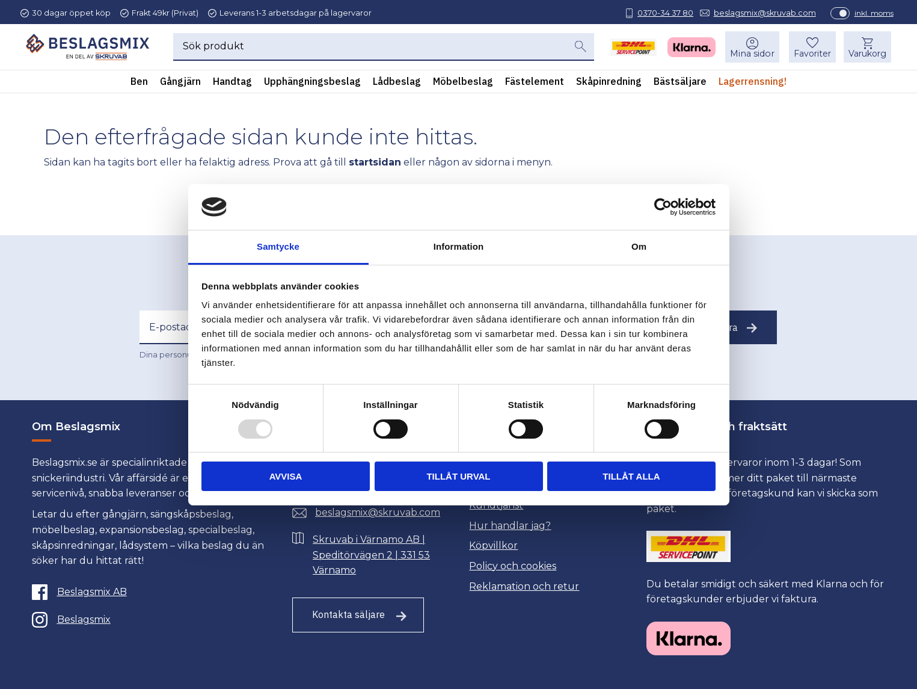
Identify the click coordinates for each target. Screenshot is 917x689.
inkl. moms (869, 12)
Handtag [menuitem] (232, 84)
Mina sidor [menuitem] (751, 56)
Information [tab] (459, 246)
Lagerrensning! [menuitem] (753, 84)
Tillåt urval (458, 476)
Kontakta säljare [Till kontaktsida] (348, 614)
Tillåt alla (631, 476)
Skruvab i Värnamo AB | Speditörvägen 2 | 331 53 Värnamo (371, 555)
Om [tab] (638, 246)
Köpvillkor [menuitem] (493, 545)
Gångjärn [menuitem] (180, 84)
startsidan (375, 162)
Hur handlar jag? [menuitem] (510, 525)
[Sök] (580, 49)
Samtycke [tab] (278, 246)
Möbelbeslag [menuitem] (463, 84)
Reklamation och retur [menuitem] (524, 586)
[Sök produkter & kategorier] (370, 49)
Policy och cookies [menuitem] (512, 566)
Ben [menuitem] (139, 84)
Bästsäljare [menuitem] (680, 84)
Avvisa (285, 476)
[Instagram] (148, 620)
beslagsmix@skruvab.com (760, 12)
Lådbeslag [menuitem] (397, 84)
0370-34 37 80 (661, 12)
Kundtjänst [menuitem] (496, 505)
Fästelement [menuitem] (534, 84)
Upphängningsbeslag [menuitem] (312, 84)
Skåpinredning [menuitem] (609, 84)
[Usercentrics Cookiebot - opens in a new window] (663, 207)
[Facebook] (148, 592)
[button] (811, 49)
